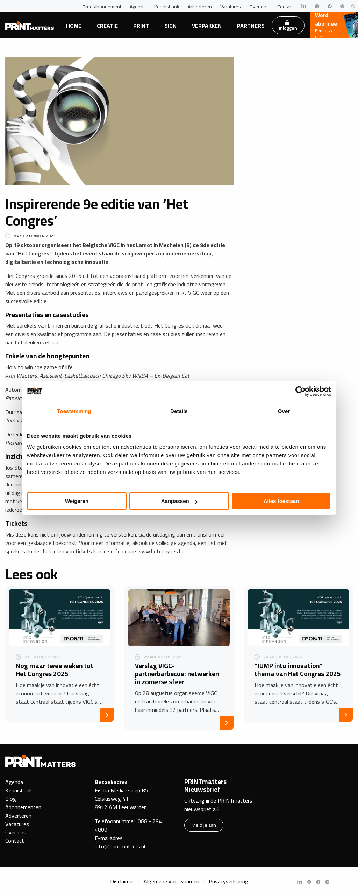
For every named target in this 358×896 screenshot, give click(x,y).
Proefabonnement (102, 6)
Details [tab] (179, 411)
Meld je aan (204, 825)
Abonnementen (23, 807)
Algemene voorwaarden (171, 881)
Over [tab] (284, 411)
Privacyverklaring (228, 881)
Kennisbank (166, 6)
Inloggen (288, 26)
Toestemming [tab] (74, 411)
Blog (10, 798)
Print (141, 25)
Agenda (138, 6)
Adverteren (200, 6)
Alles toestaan (281, 501)
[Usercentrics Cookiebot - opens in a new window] (300, 391)
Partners (251, 25)
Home (73, 25)
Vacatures (230, 6)
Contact (285, 6)
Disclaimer (122, 881)
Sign (170, 25)
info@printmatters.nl (120, 846)
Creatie (107, 25)
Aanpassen (179, 501)
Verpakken (207, 25)
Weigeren (76, 501)
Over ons (259, 6)
